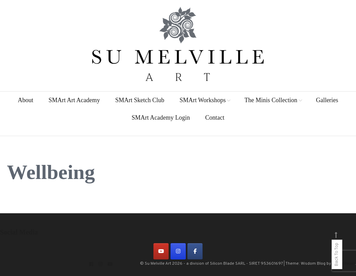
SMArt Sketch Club (139, 100)
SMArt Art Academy (74, 100)
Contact (214, 117)
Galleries (327, 100)
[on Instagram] (178, 251)
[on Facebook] (195, 251)
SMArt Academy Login (161, 117)
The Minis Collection (271, 100)
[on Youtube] (161, 251)
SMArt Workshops (202, 100)
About (25, 100)
